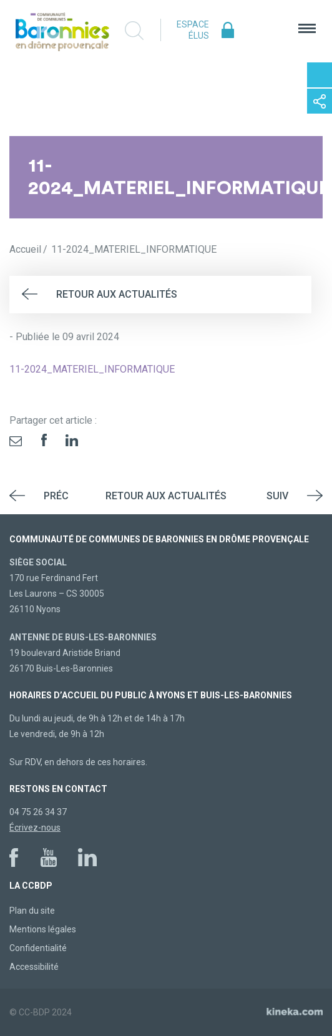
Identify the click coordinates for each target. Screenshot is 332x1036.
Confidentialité (38, 948)
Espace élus (193, 30)
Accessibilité (34, 967)
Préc (56, 496)
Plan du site (32, 911)
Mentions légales (42, 929)
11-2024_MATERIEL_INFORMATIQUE (92, 369)
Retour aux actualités (116, 294)
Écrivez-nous (35, 828)
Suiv (277, 496)
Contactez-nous (319, 74)
